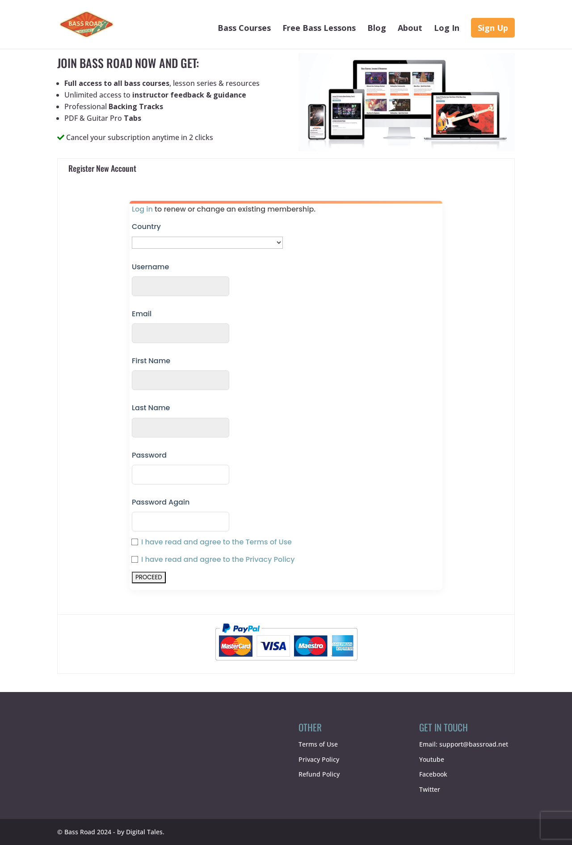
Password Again (160, 502)
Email (141, 314)
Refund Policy (319, 774)
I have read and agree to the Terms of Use (216, 542)
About (410, 29)
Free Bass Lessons (319, 29)
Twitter (429, 789)
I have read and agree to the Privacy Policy (218, 559)
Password (149, 455)
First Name (151, 361)
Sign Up (493, 27)
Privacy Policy (319, 759)
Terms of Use (318, 744)
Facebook (433, 774)
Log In (446, 29)
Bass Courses (244, 29)
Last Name (151, 408)
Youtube (431, 759)
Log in (142, 209)
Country (146, 226)
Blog (376, 29)
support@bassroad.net (473, 744)
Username (150, 267)
